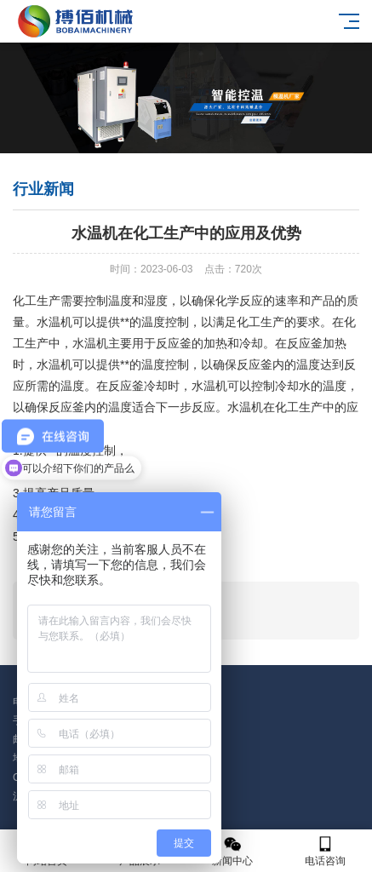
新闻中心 (232, 851)
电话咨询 (325, 851)
